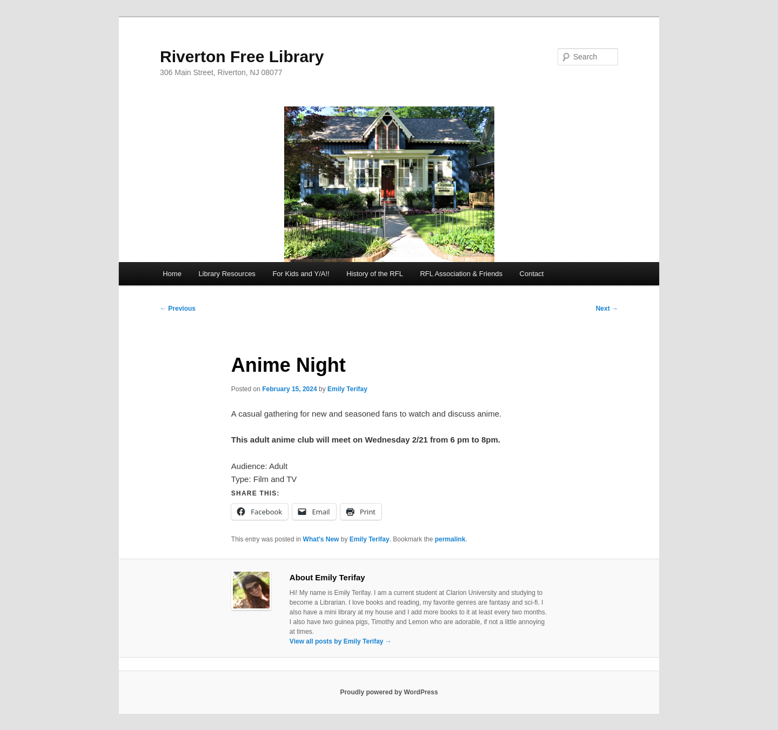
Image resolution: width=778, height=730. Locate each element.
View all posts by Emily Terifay (341, 641)
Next (607, 308)
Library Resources (227, 274)
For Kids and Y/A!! (300, 274)
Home (172, 274)
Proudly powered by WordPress (389, 692)
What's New (321, 539)
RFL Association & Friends (461, 274)
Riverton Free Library (242, 56)
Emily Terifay (347, 389)
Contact (532, 274)
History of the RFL (374, 274)
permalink (450, 539)
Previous (178, 308)
